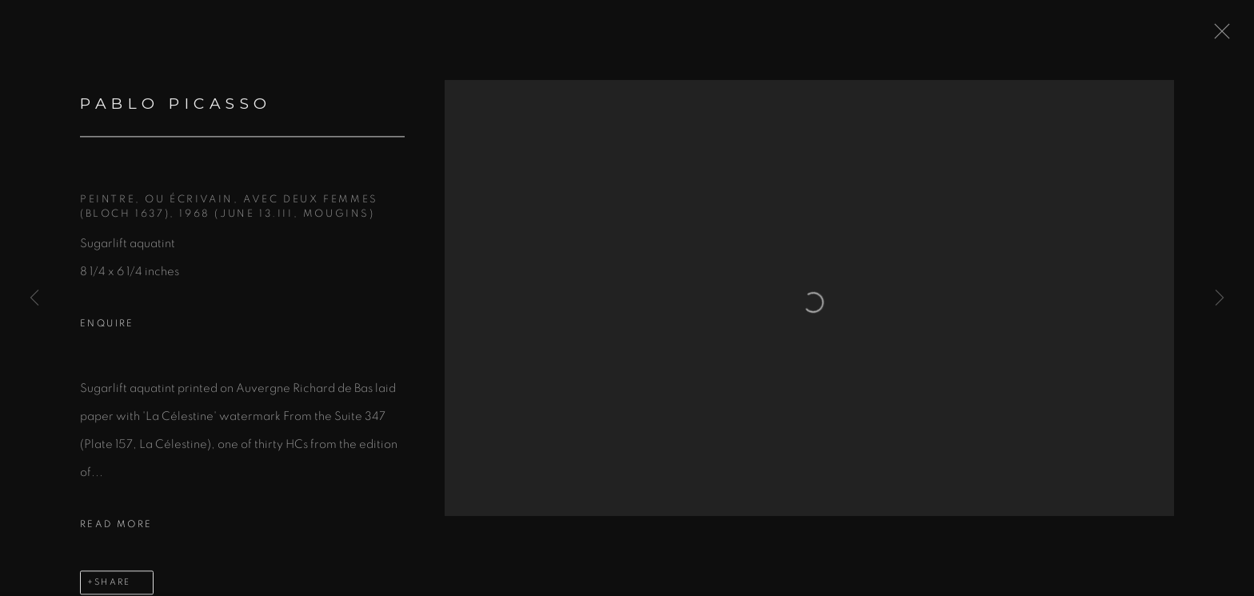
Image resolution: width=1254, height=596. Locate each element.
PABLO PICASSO (176, 107)
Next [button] (1219, 298)
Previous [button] (34, 298)
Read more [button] (116, 527)
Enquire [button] (107, 326)
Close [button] (1218, 36)
